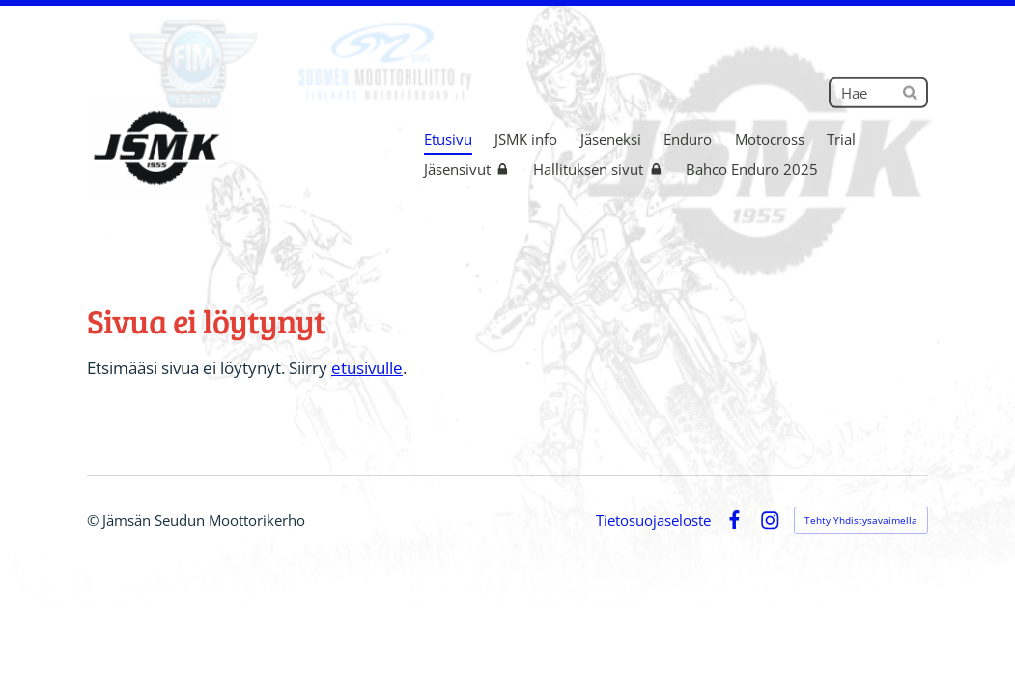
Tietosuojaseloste (653, 520)
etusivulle (367, 368)
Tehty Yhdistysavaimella (860, 520)
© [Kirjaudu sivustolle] (94, 520)
